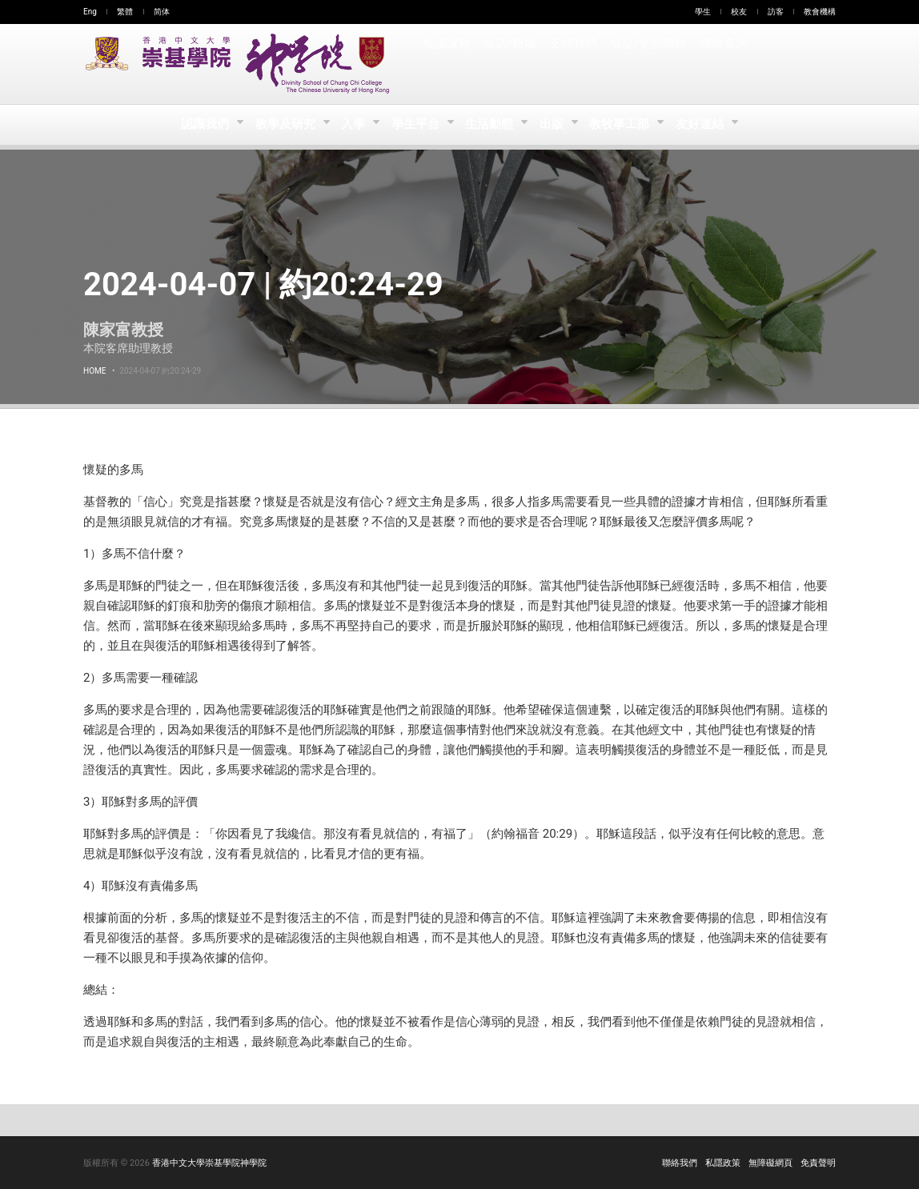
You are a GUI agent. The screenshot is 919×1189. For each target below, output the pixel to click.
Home (94, 370)
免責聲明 (818, 1163)
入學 (351, 124)
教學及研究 (282, 124)
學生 (703, 11)
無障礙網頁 (770, 1163)
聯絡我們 (679, 1163)
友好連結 (706, 124)
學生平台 (415, 124)
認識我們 (200, 124)
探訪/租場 (510, 64)
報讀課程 (446, 64)
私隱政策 (722, 1163)
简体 (162, 11)
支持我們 (573, 64)
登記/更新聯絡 (648, 64)
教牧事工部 (625, 124)
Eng (90, 11)
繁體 (125, 11)
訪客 (776, 11)
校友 (739, 11)
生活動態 (491, 124)
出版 (556, 124)
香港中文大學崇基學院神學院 (209, 1163)
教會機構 (820, 11)
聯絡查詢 (722, 64)
